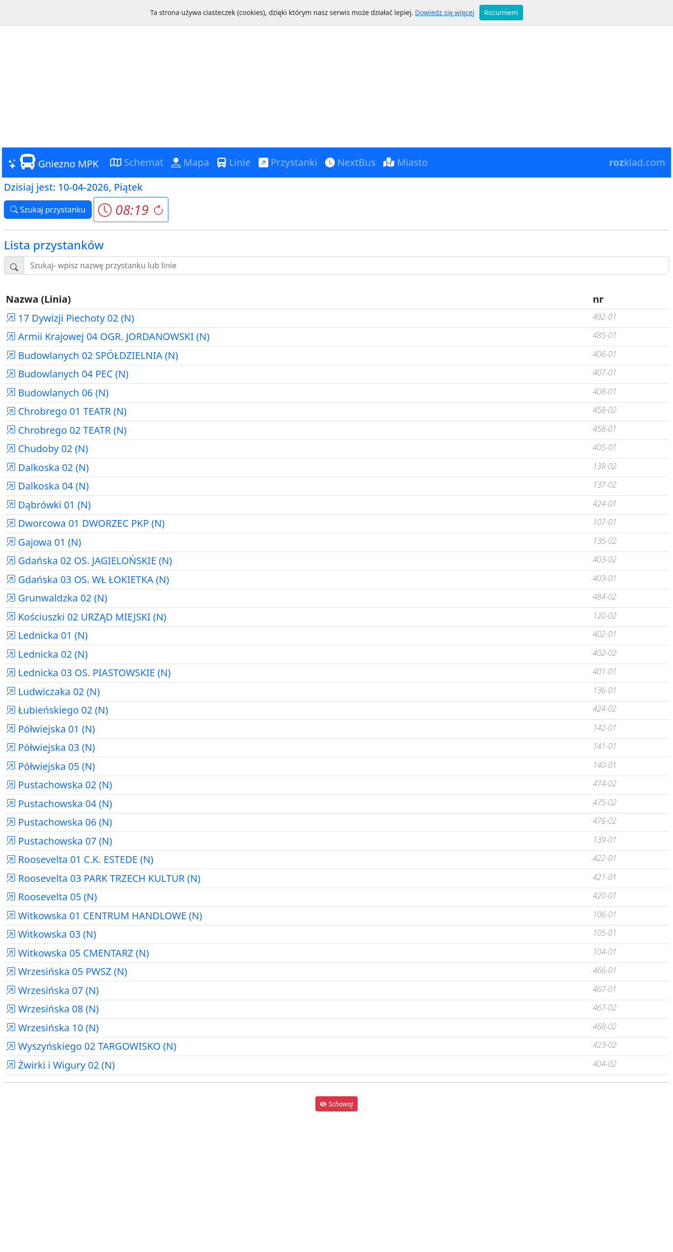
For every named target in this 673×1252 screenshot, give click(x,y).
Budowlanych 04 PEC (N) (67, 373)
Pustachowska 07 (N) (59, 840)
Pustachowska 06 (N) (59, 822)
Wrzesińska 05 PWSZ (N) (66, 971)
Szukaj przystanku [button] (47, 209)
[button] (131, 209)
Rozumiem (501, 12)
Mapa (190, 162)
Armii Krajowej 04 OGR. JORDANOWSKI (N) (108, 336)
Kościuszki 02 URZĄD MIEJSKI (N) (86, 616)
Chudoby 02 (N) (47, 448)
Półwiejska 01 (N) (50, 728)
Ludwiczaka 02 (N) (53, 691)
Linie (234, 162)
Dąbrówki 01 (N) (48, 504)
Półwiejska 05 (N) (50, 766)
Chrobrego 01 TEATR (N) (66, 411)
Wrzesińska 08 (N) (52, 1008)
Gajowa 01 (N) (43, 542)
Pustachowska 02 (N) (59, 784)
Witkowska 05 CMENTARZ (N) (77, 952)
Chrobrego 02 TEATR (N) (66, 430)
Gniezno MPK (53, 162)
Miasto (405, 162)
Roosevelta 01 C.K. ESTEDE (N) (79, 859)
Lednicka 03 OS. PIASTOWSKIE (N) (88, 672)
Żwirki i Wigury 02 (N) (60, 1065)
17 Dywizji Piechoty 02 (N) (70, 318)
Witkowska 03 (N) (51, 934)
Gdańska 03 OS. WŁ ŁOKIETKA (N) (87, 579)
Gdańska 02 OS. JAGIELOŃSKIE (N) (89, 560)
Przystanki (288, 162)
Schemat (137, 162)
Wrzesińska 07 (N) (52, 990)
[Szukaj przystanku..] (346, 265)
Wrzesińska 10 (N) (52, 1027)
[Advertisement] (337, 75)
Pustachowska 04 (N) (59, 803)
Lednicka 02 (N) (47, 654)
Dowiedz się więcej (444, 12)
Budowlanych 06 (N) (57, 392)
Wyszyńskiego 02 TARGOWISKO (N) (91, 1046)
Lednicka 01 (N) (47, 635)
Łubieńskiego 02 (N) (57, 709)
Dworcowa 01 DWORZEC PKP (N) (85, 523)
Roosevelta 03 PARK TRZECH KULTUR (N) (103, 878)
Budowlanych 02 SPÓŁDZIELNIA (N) (92, 355)
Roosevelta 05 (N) (51, 896)
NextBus (350, 162)
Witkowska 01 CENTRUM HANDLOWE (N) (104, 915)
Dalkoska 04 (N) (47, 485)
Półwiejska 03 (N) (50, 747)
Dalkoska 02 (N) (47, 467)
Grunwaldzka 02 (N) (56, 597)
